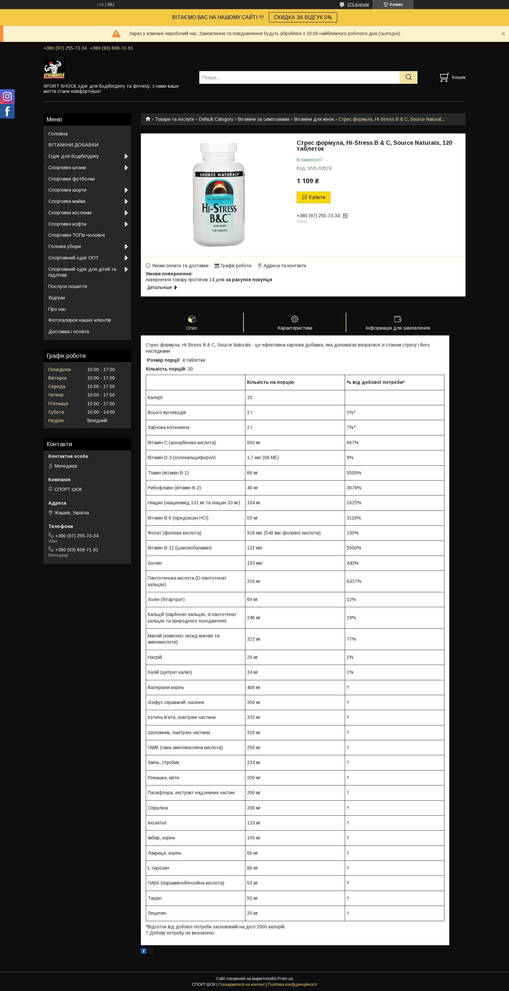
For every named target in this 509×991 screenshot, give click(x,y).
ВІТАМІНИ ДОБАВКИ (73, 144)
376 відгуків (358, 4)
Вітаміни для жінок (314, 119)
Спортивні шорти (67, 190)
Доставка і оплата (68, 331)
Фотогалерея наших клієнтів (79, 320)
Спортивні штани (67, 167)
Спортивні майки (66, 201)
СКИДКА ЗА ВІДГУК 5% (303, 17)
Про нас (57, 309)
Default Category (216, 119)
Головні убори (64, 246)
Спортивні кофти (67, 224)
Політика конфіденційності (292, 985)
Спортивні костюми (70, 212)
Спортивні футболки (71, 179)
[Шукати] (408, 77)
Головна (58, 133)
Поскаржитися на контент (241, 985)
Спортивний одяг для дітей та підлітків (82, 272)
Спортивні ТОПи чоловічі (76, 235)
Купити (317, 197)
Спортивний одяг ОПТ (73, 257)
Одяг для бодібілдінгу (73, 156)
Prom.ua (285, 979)
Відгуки (56, 297)
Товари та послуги (174, 119)
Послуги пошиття (67, 286)
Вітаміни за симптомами (263, 119)
